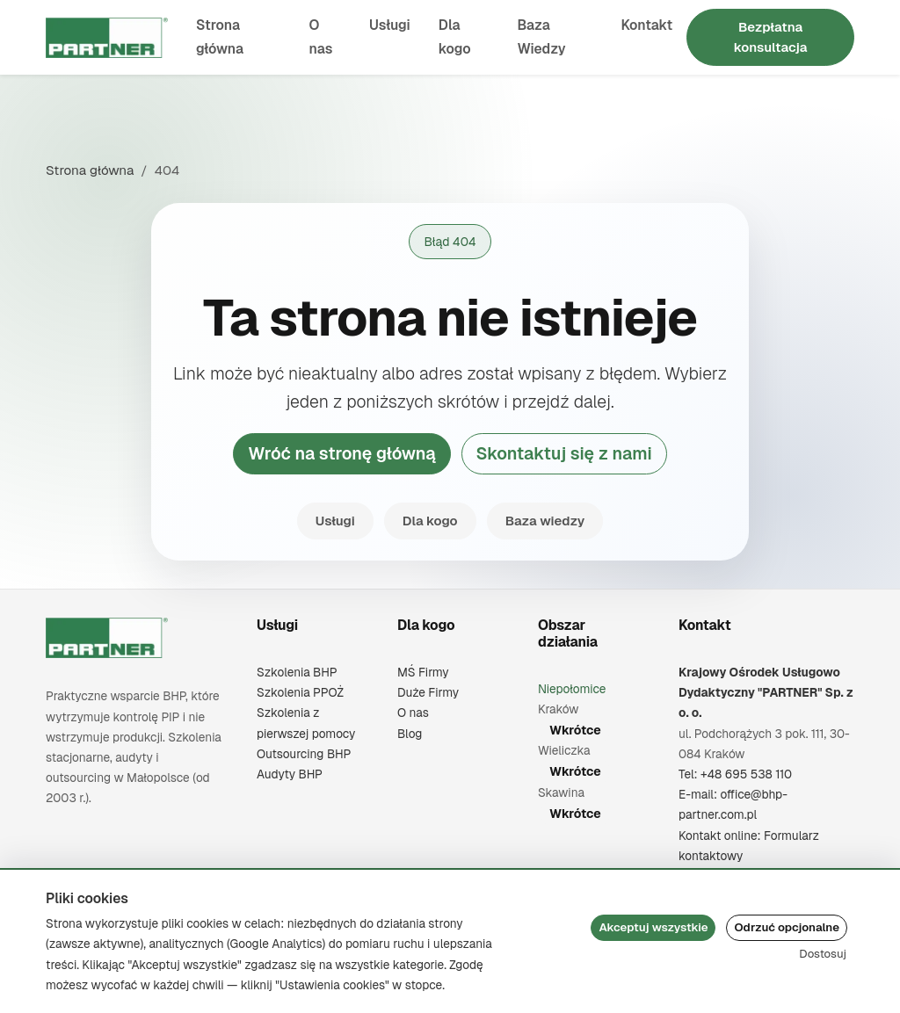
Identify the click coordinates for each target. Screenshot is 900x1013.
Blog (409, 734)
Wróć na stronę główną (341, 453)
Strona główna (219, 37)
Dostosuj (822, 953)
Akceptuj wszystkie (653, 927)
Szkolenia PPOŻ (300, 692)
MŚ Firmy (423, 672)
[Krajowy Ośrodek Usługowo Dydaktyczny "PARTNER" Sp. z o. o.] (107, 638)
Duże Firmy (428, 692)
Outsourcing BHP (304, 754)
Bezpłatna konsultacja (771, 36)
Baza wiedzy (545, 520)
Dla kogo (455, 37)
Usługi (389, 25)
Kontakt (646, 25)
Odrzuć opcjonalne (786, 927)
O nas (321, 37)
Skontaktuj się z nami (564, 453)
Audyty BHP (290, 774)
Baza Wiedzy (541, 37)
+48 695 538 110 (746, 774)
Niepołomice (572, 689)
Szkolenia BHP (297, 672)
